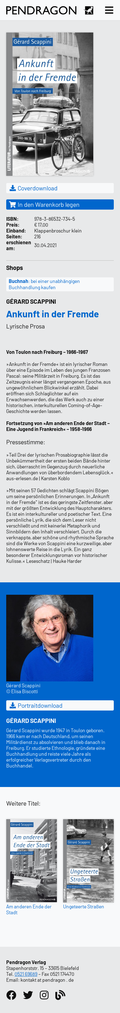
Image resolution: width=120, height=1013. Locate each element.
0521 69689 (26, 974)
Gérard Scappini (31, 301)
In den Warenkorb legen (44, 204)
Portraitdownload (35, 705)
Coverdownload (33, 188)
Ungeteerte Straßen (83, 906)
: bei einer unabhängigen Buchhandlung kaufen (44, 284)
